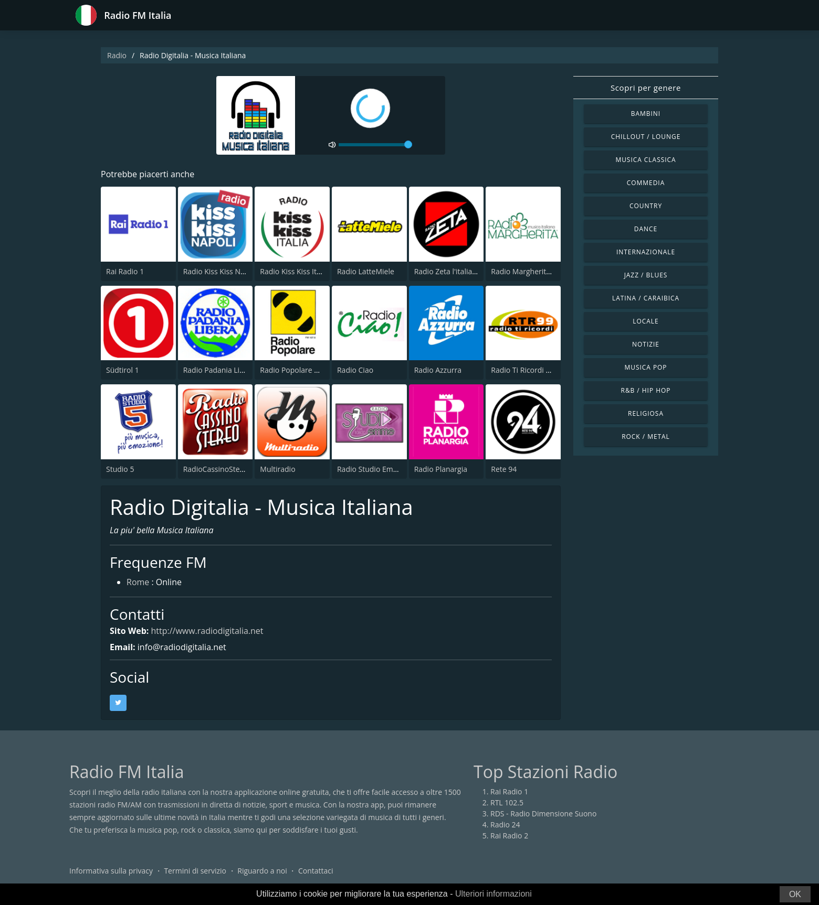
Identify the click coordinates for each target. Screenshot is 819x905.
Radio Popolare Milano (298, 370)
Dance (645, 228)
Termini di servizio (195, 871)
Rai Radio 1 (125, 271)
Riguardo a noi (262, 871)
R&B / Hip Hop (646, 390)
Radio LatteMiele (365, 271)
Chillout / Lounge (646, 136)
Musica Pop (645, 367)
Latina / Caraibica (645, 298)
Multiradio (277, 469)
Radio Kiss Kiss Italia (294, 271)
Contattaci (315, 871)
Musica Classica (645, 159)
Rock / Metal (646, 436)
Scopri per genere (646, 87)
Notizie (645, 344)
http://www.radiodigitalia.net (207, 631)
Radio (117, 55)
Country (645, 205)
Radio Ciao (355, 370)
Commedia (646, 182)
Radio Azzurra (437, 370)
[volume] (375, 144)
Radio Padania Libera (219, 370)
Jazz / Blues (646, 275)
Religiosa (646, 413)
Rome (138, 582)
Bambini (645, 113)
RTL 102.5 (506, 802)
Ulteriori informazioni (493, 893)
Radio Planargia (440, 469)
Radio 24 (505, 824)
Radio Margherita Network (536, 271)
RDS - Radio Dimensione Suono (543, 813)
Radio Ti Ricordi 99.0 (525, 370)
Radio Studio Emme (370, 469)
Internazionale (645, 251)
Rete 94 (504, 469)
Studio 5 (120, 469)
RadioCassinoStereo (217, 469)
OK (795, 894)
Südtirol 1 (122, 370)
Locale (645, 321)
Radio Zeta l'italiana (447, 271)
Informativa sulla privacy (111, 871)
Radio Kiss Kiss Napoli (220, 271)
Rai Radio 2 (509, 836)
